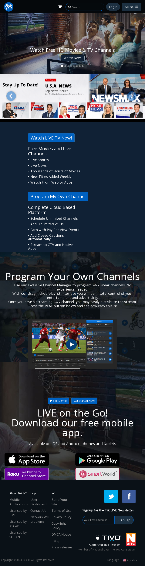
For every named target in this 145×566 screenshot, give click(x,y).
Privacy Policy (61, 517)
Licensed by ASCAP (18, 523)
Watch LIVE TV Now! (51, 138)
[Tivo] (105, 539)
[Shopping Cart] (60, 6)
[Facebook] (129, 496)
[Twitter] (111, 496)
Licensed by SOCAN (18, 534)
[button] (69, 5)
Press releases (62, 547)
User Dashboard (38, 501)
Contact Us (38, 510)
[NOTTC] (131, 539)
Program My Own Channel (58, 196)
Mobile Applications (18, 501)
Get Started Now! (84, 400)
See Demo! (58, 400)
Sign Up (124, 520)
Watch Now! (72, 58)
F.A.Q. (56, 541)
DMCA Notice (61, 534)
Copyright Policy (59, 525)
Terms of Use (61, 510)
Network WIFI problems (40, 519)
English (130, 560)
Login (113, 7)
